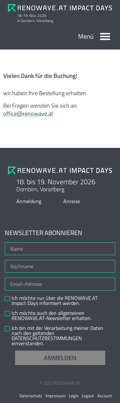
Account (104, 395)
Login (73, 395)
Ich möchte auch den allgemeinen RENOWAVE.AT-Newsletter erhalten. (52, 315)
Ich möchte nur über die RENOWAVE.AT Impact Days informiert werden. (55, 300)
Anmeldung (28, 201)
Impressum (55, 395)
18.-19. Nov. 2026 (31, 15)
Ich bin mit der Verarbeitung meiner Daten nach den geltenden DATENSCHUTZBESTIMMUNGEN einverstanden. (57, 335)
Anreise (71, 201)
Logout (88, 395)
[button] (105, 36)
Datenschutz (31, 395)
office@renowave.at (28, 113)
